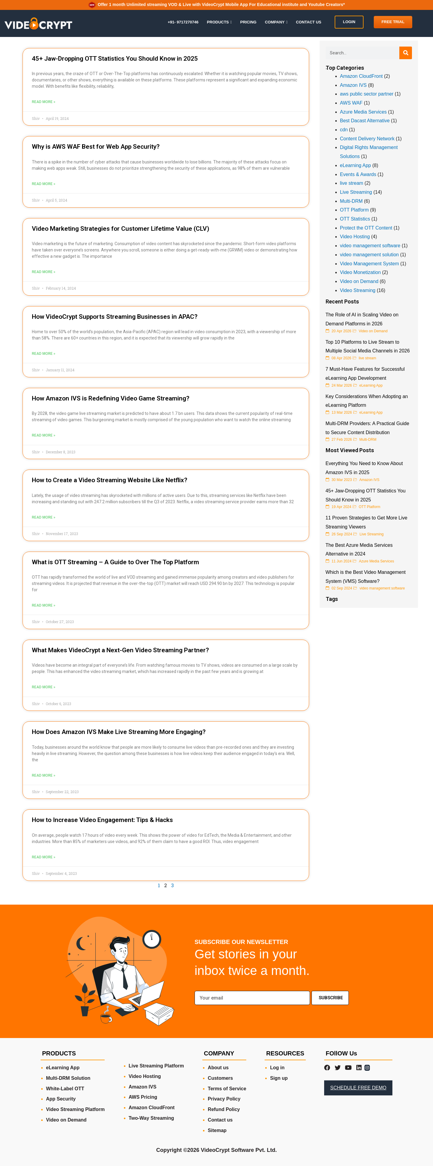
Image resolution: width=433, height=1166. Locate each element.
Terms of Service (227, 1088)
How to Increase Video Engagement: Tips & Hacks (102, 820)
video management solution (369, 254)
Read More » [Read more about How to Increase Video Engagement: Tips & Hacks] (43, 857)
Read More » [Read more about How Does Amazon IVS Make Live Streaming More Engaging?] (43, 775)
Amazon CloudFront (361, 76)
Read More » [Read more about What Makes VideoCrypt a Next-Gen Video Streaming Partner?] (43, 687)
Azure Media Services (363, 111)
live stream (351, 183)
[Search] (405, 53)
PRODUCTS (218, 22)
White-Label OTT (65, 1088)
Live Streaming (356, 192)
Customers (220, 1078)
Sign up (279, 1078)
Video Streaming (358, 290)
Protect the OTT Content (366, 227)
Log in (277, 1067)
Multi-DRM (351, 201)
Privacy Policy (224, 1098)
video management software (370, 245)
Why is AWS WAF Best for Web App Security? (96, 146)
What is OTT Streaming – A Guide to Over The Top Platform (115, 562)
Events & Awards (358, 174)
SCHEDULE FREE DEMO (358, 1087)
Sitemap (217, 1130)
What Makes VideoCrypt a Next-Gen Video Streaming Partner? (120, 650)
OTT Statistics (355, 218)
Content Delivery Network (367, 138)
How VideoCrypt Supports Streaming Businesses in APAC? (115, 316)
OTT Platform (354, 209)
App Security (61, 1098)
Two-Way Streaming (151, 1118)
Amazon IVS (353, 85)
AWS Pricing (143, 1097)
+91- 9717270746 (183, 22)
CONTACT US (308, 22)
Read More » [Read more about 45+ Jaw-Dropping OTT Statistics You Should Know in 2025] (43, 102)
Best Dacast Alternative (365, 120)
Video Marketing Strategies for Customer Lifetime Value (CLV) (120, 228)
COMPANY (274, 22)
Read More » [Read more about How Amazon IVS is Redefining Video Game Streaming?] (43, 435)
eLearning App (355, 165)
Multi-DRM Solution (68, 1078)
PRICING (248, 22)
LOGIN (349, 22)
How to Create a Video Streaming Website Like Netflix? (109, 480)
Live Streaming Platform (156, 1065)
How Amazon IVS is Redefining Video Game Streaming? (110, 398)
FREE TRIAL (393, 22)
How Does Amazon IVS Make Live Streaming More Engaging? (119, 731)
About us (218, 1067)
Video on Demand (359, 281)
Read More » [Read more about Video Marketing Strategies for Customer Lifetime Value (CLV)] (43, 272)
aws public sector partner (367, 93)
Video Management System (369, 263)
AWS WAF (351, 102)
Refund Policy (224, 1109)
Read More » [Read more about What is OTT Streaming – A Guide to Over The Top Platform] (43, 605)
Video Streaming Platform (75, 1109)
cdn (344, 129)
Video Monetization (360, 272)
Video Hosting (355, 236)
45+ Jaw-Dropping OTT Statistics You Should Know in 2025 (115, 58)
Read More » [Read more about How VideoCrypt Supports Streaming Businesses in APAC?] (43, 354)
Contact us (220, 1119)
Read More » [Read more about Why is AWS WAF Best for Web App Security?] (43, 184)
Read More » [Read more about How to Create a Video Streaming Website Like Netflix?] (43, 517)
